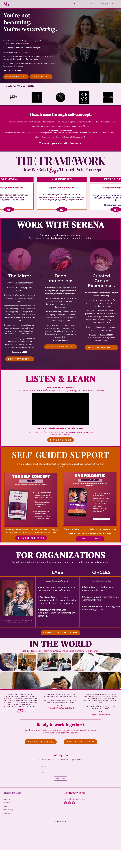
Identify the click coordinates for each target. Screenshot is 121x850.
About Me (6, 803)
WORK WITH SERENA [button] (41, 742)
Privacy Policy (8, 809)
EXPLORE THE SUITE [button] (31, 538)
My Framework (64, 4)
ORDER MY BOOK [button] (41, 77)
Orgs (84, 4)
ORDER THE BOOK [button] (90, 539)
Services (6, 799)
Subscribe (60, 778)
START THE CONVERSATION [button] (61, 347)
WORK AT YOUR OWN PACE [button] (80, 742)
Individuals (76, 4)
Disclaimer (7, 813)
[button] (65, 802)
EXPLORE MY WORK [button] (16, 77)
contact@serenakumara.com (75, 799)
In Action (92, 4)
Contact (101, 4)
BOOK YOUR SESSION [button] (19, 359)
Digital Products (112, 4)
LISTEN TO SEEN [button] (60, 440)
